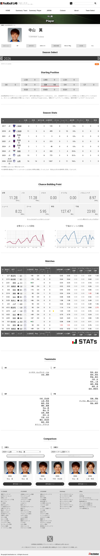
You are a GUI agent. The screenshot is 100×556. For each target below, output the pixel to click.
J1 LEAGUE (4, 491)
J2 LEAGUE (24, 491)
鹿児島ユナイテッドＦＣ (46, 526)
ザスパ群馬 (43, 498)
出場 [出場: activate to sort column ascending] (25, 121)
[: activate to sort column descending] (3, 120)
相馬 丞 (95, 386)
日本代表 (81, 496)
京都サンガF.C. (5, 515)
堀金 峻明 (94, 403)
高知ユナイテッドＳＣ (46, 520)
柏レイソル (4, 501)
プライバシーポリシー (49, 544)
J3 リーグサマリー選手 (66, 506)
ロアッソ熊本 (43, 524)
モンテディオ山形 (25, 501)
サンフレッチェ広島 (6, 524)
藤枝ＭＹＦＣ (24, 519)
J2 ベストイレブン (65, 503)
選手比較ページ (17, 484)
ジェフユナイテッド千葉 (7, 499)
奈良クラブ (43, 512)
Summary (62, 491)
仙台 (14, 297)
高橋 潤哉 (94, 398)
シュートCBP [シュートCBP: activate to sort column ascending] (95, 270)
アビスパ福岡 (4, 526)
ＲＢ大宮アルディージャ (27, 506)
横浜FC (13, 276)
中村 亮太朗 (44, 398)
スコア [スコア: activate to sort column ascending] (19, 270)
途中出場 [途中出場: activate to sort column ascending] (41, 121)
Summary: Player (35, 10)
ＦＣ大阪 (42, 510)
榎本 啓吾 (45, 422)
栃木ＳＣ (42, 496)
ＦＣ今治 (23, 522)
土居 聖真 (45, 401)
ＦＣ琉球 (42, 528)
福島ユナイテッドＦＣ (46, 494)
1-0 (21, 307)
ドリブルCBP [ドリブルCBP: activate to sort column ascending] (81, 270)
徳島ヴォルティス (25, 520)
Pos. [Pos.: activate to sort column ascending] (36, 270)
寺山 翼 (46, 408)
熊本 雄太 (94, 372)
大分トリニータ (25, 526)
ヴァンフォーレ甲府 (26, 512)
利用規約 (34, 544)
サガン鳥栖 (23, 524)
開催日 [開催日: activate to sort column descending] (7, 270)
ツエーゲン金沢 (44, 505)
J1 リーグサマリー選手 (66, 496)
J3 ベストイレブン (65, 508)
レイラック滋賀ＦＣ (45, 508)
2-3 (21, 329)
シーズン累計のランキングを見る (87, 219)
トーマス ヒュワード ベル (39, 372)
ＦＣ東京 (3, 503)
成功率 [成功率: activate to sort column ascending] (72, 121)
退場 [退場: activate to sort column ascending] (95, 121)
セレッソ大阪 (4, 519)
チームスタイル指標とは (85, 505)
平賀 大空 (45, 417)
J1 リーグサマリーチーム (66, 494)
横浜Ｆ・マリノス (5, 510)
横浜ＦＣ (23, 508)
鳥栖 (19, 151)
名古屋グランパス (5, 513)
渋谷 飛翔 (45, 375)
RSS (97, 64)
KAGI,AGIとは (83, 501)
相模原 (13, 286)
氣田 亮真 (45, 403)
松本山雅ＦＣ (43, 501)
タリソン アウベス (42, 424)
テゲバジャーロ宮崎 (26, 528)
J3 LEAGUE (43, 491)
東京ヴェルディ (5, 505)
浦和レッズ (4, 498)
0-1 (21, 290)
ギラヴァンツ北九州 (45, 522)
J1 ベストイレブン (65, 498)
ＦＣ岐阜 (42, 506)
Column (63, 10)
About (76, 10)
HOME (8, 10)
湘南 (14, 293)
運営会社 (58, 544)
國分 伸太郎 (44, 420)
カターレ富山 (24, 515)
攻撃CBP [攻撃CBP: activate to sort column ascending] (60, 270)
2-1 (21, 276)
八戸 (14, 304)
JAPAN (49, 10)
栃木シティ (23, 505)
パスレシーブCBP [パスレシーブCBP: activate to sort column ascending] (88, 270)
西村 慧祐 (94, 375)
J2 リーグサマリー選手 (66, 501)
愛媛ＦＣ (42, 519)
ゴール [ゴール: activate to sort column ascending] (56, 121)
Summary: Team (21, 10)
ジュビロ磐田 (24, 517)
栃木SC (13, 279)
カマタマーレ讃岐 (45, 517)
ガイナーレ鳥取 (44, 513)
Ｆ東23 (19, 126)
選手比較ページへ (74, 456)
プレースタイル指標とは (85, 503)
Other (80, 491)
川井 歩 (95, 379)
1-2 (21, 286)
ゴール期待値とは (84, 508)
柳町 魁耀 (45, 406)
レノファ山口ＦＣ (45, 515)
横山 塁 (46, 410)
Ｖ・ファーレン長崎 (6, 528)
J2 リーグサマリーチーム (66, 499)
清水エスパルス (5, 512)
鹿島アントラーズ (5, 494)
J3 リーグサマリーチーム (66, 505)
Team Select (90, 10)
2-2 (21, 322)
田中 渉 (46, 415)
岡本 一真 (94, 382)
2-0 (21, 304)
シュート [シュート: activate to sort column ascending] (64, 121)
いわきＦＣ (23, 503)
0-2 (21, 318)
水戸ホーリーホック (6, 496)
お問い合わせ (64, 544)
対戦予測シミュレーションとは (87, 506)
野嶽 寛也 (94, 377)
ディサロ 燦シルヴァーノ (88, 401)
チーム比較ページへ (25, 456)
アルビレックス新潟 (26, 513)
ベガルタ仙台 (24, 498)
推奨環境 (39, 544)
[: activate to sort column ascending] (7, 120)
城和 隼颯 (94, 384)
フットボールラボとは (85, 498)
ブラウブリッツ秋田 (26, 499)
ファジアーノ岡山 (5, 522)
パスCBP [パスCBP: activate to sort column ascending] (67, 270)
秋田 (14, 290)
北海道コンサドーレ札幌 (27, 494)
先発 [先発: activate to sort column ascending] (33, 121)
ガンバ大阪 (4, 517)
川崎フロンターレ (5, 508)
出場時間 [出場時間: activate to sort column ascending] (49, 121)
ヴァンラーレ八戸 (25, 496)
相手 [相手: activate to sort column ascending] (13, 270)
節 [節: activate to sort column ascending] (3, 270)
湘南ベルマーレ (25, 510)
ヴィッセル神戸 (5, 520)
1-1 (21, 283)
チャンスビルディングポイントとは (38, 219)
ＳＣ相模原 (43, 499)
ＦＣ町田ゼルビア (5, 506)
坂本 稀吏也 (93, 389)
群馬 (14, 283)
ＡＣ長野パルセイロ (45, 503)
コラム (81, 494)
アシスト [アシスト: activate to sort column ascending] (80, 121)
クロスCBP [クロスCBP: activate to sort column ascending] (74, 270)
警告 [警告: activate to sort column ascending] (87, 121)
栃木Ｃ (13, 300)
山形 (19, 155)
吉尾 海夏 (45, 413)
